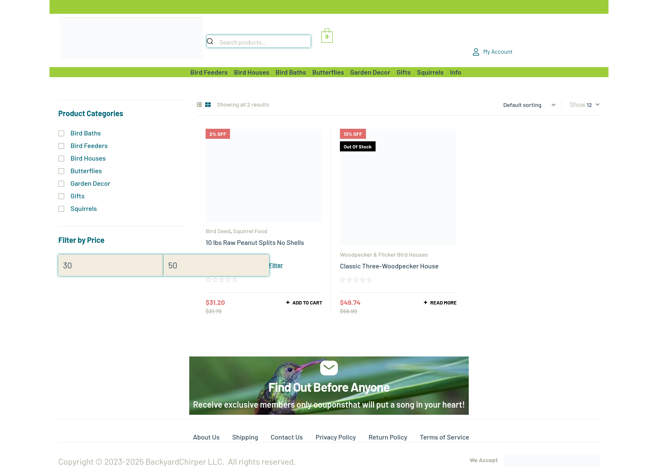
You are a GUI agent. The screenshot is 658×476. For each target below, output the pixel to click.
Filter (276, 264)
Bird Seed (218, 230)
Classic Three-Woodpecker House (389, 266)
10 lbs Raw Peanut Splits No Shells (255, 242)
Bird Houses (88, 158)
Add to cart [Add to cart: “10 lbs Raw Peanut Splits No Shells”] (307, 302)
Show (577, 104)
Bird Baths (85, 133)
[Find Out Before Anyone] (329, 368)
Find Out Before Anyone (328, 386)
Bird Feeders (88, 145)
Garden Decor (90, 183)
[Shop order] (529, 104)
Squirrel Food (250, 230)
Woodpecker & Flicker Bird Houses (384, 254)
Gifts (77, 196)
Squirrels (83, 208)
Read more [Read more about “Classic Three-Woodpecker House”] (443, 302)
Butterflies (86, 170)
